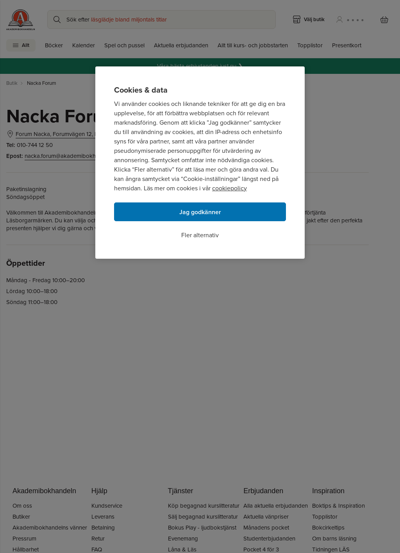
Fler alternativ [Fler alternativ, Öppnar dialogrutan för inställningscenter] (200, 235)
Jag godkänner (200, 212)
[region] (200, 162)
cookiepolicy (229, 188)
